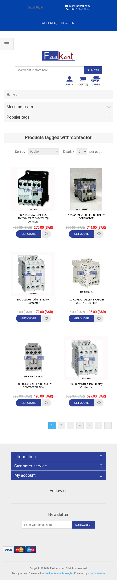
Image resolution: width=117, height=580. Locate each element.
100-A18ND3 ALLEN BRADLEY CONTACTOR (86, 217)
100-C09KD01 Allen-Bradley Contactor (86, 385)
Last (108, 425)
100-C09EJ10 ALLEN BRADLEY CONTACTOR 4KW (33, 385)
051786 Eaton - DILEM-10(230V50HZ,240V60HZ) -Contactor (33, 218)
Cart (83, 84)
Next (98, 425)
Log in (69, 84)
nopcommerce (96, 573)
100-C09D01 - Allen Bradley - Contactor (33, 301)
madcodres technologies (59, 573)
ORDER (95, 84)
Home (11, 94)
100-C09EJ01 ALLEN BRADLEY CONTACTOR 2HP (86, 301)
